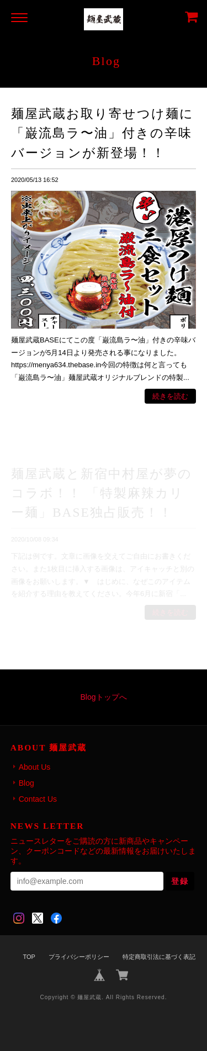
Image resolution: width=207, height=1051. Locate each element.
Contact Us (38, 799)
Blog (26, 783)
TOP (29, 956)
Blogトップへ (103, 697)
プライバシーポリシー (79, 956)
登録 (180, 881)
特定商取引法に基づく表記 (159, 956)
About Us (35, 767)
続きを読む (170, 396)
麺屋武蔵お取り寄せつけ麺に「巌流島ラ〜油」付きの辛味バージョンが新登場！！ (102, 132)
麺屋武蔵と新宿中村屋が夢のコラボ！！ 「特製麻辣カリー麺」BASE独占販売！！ (101, 492)
